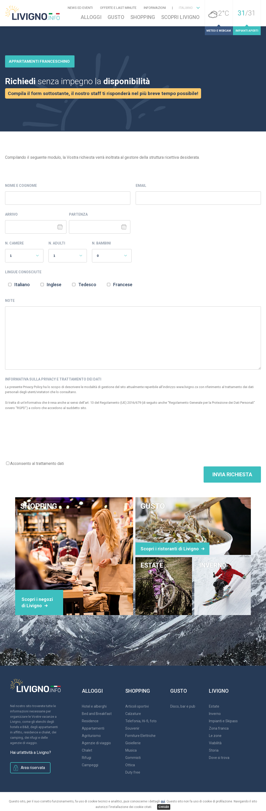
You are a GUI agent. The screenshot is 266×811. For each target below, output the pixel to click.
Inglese (54, 284)
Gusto (116, 17)
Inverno (215, 714)
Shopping (142, 17)
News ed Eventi (80, 7)
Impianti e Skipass (223, 721)
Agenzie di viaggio (96, 743)
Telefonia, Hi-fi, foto (141, 721)
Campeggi (90, 765)
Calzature (133, 714)
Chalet (87, 750)
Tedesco (87, 284)
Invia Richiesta (232, 474)
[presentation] (43, 439)
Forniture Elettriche (140, 736)
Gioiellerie (133, 743)
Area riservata (31, 767)
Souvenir (132, 728)
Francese (122, 284)
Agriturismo (91, 736)
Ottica (130, 765)
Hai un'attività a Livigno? (27, 753)
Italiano (22, 284)
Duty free (132, 772)
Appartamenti (93, 728)
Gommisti (133, 758)
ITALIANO (186, 7)
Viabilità (215, 743)
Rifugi (86, 758)
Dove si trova (219, 758)
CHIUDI (163, 807)
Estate (214, 706)
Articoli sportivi (137, 706)
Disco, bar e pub (182, 706)
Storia (214, 750)
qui (163, 801)
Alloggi (91, 17)
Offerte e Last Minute (118, 7)
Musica (131, 750)
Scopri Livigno (180, 17)
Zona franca (219, 728)
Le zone (215, 736)
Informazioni (155, 7)
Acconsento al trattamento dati (37, 463)
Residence (90, 721)
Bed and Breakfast (97, 714)
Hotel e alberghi (94, 706)
